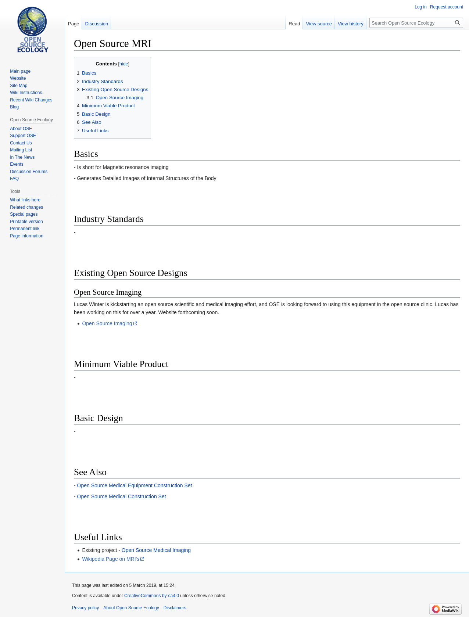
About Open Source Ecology (131, 607)
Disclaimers (175, 607)
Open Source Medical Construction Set (121, 496)
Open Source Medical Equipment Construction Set (134, 485)
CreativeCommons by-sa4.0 (151, 595)
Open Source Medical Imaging (156, 550)
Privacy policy (85, 607)
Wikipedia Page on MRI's (110, 559)
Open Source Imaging (107, 323)
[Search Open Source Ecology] (416, 23)
